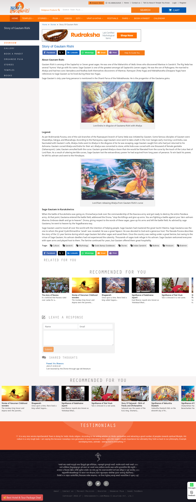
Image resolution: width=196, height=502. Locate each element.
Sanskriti (69, 245)
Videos (68, 18)
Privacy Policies (85, 491)
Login (174, 3)
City (79, 18)
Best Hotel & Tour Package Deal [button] (22, 497)
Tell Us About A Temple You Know (156, 3)
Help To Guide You (132, 52)
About (56, 491)
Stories (43, 18)
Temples (28, 18)
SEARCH (145, 10)
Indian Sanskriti (139, 245)
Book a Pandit (142, 18)
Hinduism (169, 245)
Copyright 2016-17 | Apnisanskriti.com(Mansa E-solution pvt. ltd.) (98, 496)
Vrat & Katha (95, 18)
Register (183, 3)
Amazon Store (96, 3)
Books (8, 75)
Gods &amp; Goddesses (105, 245)
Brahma (156, 245)
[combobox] (97, 10)
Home (126, 3)
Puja (56, 18)
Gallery (9, 48)
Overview (10, 42)
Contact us (136, 3)
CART (174, 10)
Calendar (159, 18)
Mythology (83, 245)
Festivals (112, 18)
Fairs (126, 18)
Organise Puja (13, 59)
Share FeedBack (135, 491)
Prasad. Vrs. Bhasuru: (55, 363)
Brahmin (183, 245)
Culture (56, 245)
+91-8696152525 (113, 3)
